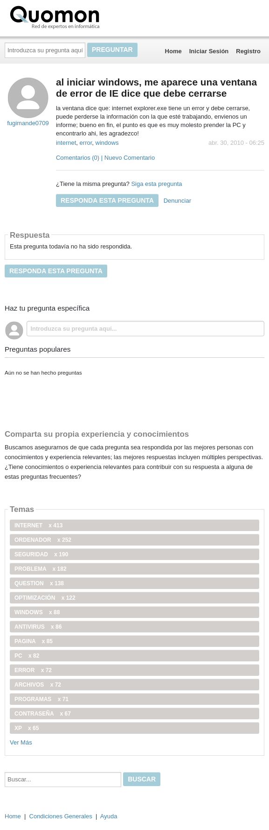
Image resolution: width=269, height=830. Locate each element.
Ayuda (108, 816)
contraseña (42, 713)
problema (40, 569)
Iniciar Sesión (209, 51)
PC (26, 656)
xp (26, 728)
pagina (33, 641)
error (86, 142)
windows (107, 142)
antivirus (38, 627)
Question (39, 583)
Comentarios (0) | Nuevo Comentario (105, 157)
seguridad (41, 554)
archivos (37, 684)
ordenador (42, 540)
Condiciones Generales (60, 816)
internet (66, 142)
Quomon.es (84, 16)
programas (41, 699)
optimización (45, 598)
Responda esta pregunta (107, 200)
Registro (248, 51)
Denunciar (177, 200)
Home (173, 51)
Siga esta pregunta (156, 183)
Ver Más (21, 742)
